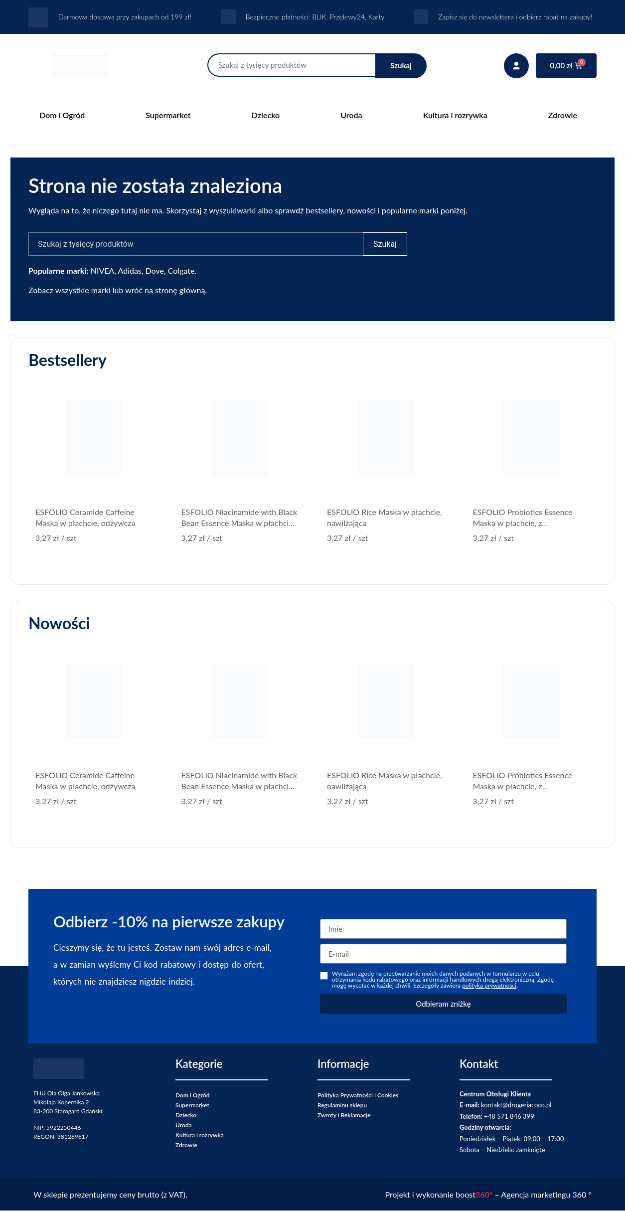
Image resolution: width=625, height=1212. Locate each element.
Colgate (181, 272)
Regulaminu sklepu (342, 1106)
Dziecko (266, 115)
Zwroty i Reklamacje (344, 1116)
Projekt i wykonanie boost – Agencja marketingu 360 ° (488, 1196)
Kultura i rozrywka (455, 115)
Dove (155, 272)
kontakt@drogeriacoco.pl (516, 1106)
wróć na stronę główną (165, 291)
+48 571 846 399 (509, 1118)
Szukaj (401, 65)
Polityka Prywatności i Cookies (357, 1096)
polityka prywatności (489, 987)
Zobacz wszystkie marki (69, 291)
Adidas (130, 272)
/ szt (56, 539)
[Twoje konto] (516, 65)
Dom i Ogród (62, 115)
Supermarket (168, 115)
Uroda (351, 115)
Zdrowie (562, 115)
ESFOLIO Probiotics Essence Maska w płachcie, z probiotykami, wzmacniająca (523, 524)
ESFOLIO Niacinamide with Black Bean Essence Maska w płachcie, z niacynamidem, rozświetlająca (239, 524)
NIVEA (103, 272)
